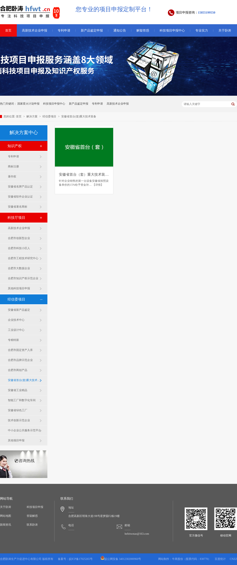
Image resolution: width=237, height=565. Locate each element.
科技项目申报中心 (172, 30)
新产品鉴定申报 (92, 30)
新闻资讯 (5, 524)
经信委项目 (49, 116)
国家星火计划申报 (28, 103)
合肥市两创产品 (17, 370)
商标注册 (13, 166)
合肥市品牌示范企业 (20, 360)
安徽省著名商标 (17, 206)
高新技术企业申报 (34, 30)
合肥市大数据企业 (19, 268)
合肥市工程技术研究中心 (23, 258)
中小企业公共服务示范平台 (24, 430)
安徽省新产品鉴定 (19, 309)
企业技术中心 (16, 319)
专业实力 (201, 30)
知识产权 (15, 146)
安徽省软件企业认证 (20, 196)
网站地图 (5, 515)
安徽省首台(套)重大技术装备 (78, 116)
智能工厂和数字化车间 (22, 400)
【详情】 (97, 184)
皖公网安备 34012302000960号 (121, 559)
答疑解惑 (32, 515)
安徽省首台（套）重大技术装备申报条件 (84, 174)
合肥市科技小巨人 (19, 248)
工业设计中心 (16, 329)
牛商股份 (177, 559)
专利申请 (64, 30)
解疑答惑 (142, 30)
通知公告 (119, 30)
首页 (19, 116)
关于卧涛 (224, 30)
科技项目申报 (35, 507)
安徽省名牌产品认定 (20, 186)
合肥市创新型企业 (19, 238)
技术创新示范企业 (19, 420)
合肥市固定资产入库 (20, 350)
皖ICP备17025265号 (81, 559)
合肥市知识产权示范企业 (23, 278)
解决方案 (32, 116)
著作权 (12, 176)
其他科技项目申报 (19, 288)
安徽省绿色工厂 (17, 410)
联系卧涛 (32, 524)
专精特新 (13, 340)
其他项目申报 (16, 440)
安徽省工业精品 (17, 390)
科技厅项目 (16, 218)
